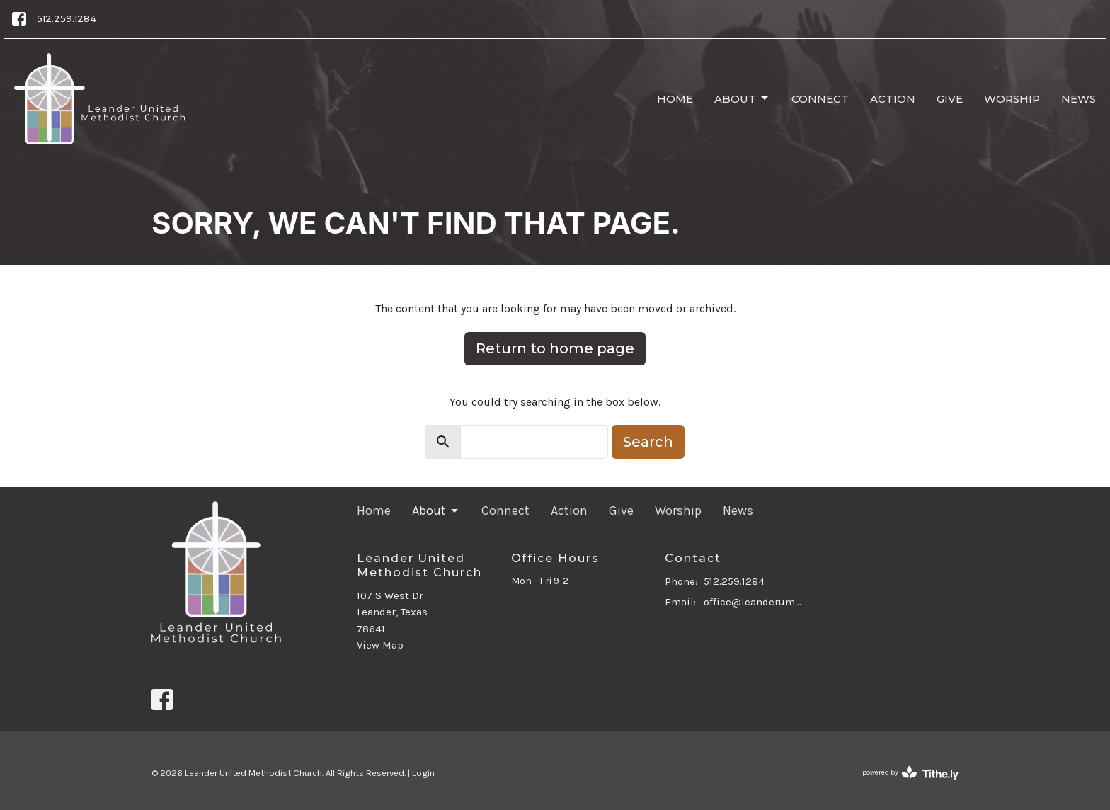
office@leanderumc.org (754, 601)
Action (892, 98)
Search (648, 441)
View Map (380, 645)
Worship (1012, 98)
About (742, 98)
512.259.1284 (66, 18)
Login (423, 773)
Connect (820, 98)
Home (675, 98)
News (1078, 98)
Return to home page (555, 348)
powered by (910, 773)
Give (950, 98)
